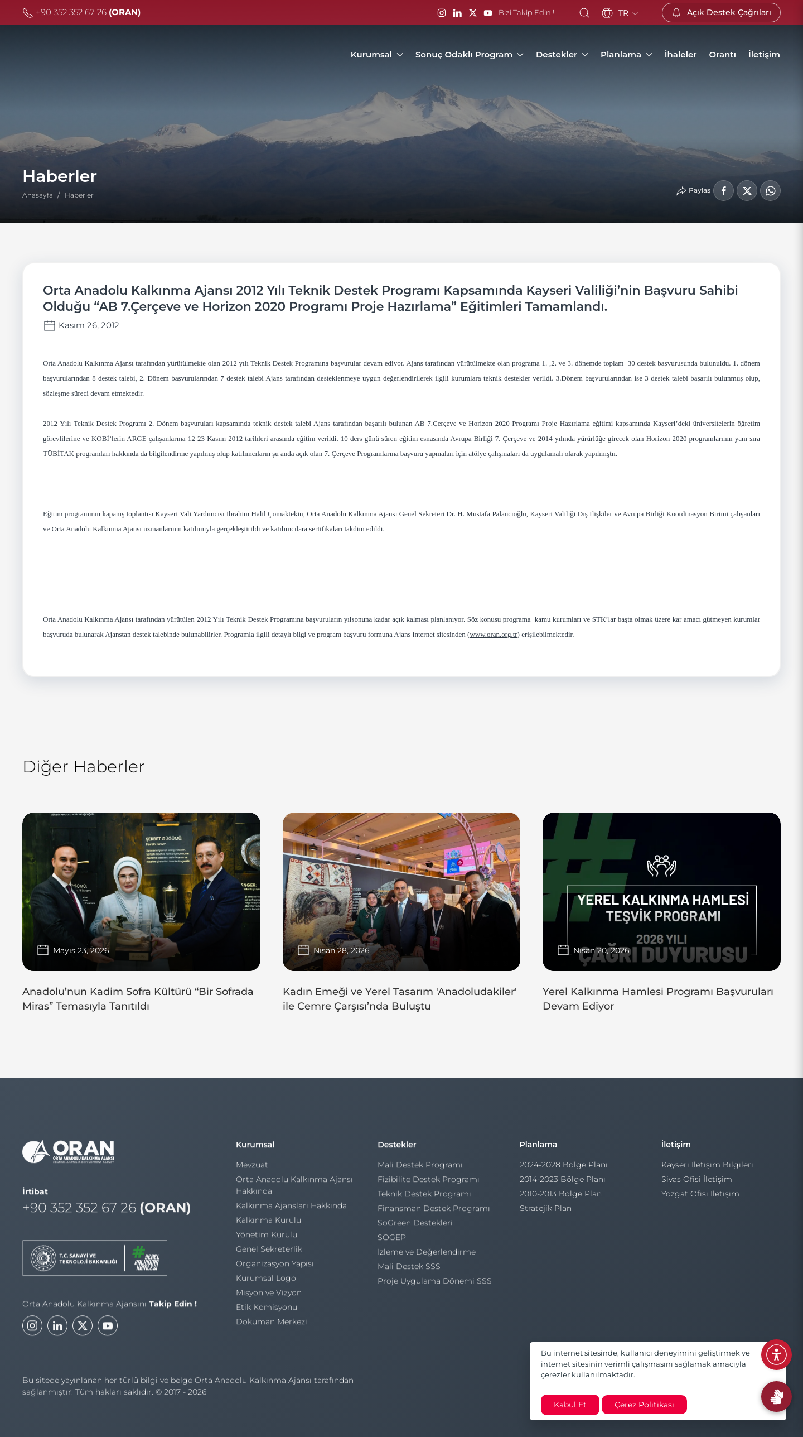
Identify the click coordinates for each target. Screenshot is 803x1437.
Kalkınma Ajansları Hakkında (291, 1210)
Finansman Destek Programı (434, 1213)
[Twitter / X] (472, 12)
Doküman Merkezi (271, 1326)
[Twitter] (82, 1335)
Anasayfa (37, 195)
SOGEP (392, 1242)
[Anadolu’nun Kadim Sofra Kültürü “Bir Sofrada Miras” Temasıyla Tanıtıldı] (141, 917)
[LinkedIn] (457, 13)
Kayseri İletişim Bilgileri (707, 1170)
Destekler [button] (562, 54)
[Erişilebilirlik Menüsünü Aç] (776, 1354)
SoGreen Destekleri (415, 1228)
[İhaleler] (681, 54)
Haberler (79, 195)
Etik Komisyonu (266, 1312)
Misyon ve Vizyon (269, 1297)
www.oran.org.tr (493, 634)
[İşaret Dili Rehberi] (776, 1396)
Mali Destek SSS (409, 1271)
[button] (584, 12)
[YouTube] (487, 12)
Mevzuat (252, 1170)
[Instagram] (441, 12)
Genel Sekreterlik (269, 1254)
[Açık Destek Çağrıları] (721, 12)
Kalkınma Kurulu (268, 1225)
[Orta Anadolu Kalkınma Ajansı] (143, 55)
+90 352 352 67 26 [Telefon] (81, 12)
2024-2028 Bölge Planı (564, 1170)
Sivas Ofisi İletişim (696, 1185)
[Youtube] (108, 1335)
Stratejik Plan (546, 1214)
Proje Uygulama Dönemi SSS (435, 1286)
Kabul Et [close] (570, 1405)
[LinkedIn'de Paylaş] (747, 190)
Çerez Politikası (644, 1405)
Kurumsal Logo (266, 1283)
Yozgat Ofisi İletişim (700, 1199)
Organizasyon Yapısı (275, 1268)
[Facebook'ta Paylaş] (723, 190)
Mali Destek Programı (420, 1170)
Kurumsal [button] (377, 54)
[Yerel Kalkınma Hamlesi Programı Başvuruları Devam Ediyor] (662, 917)
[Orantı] (722, 54)
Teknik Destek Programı (424, 1199)
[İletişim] (764, 54)
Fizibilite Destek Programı (429, 1184)
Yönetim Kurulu (266, 1239)
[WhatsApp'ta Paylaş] (770, 190)
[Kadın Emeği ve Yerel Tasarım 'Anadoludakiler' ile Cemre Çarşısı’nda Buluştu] (402, 917)
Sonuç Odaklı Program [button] (469, 54)
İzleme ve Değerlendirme (427, 1257)
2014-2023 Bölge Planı (563, 1185)
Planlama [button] (626, 54)
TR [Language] (629, 13)
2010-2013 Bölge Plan (561, 1199)
